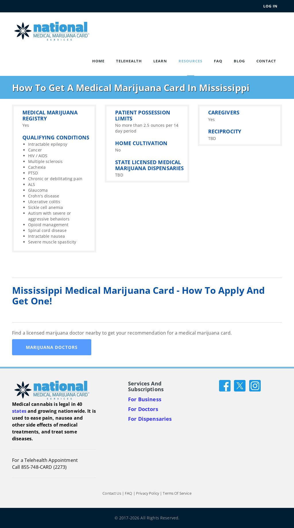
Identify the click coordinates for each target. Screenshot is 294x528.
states (19, 411)
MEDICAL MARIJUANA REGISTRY (50, 115)
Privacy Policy (147, 493)
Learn (160, 61)
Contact (266, 61)
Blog (239, 61)
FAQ (218, 61)
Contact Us (111, 493)
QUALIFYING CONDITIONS (55, 137)
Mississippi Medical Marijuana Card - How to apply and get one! (138, 295)
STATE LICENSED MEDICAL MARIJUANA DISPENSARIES (149, 165)
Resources (190, 61)
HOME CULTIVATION (141, 143)
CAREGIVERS (223, 112)
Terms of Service (177, 493)
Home (98, 61)
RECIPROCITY (224, 131)
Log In (270, 6)
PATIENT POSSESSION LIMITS (142, 115)
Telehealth (129, 61)
